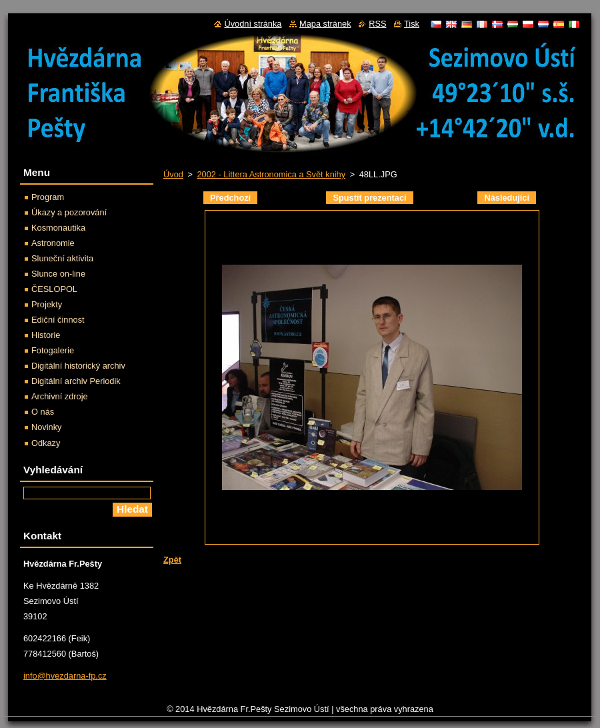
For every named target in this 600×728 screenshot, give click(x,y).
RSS (377, 24)
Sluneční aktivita (62, 258)
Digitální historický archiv (78, 366)
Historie (45, 335)
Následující (506, 198)
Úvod (173, 174)
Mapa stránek (325, 24)
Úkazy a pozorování (69, 212)
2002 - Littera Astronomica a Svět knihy (271, 174)
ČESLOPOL (54, 289)
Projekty (46, 304)
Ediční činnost (58, 320)
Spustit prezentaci (369, 198)
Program (47, 197)
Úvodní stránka (252, 24)
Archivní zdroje (59, 396)
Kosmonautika (58, 228)
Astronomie (53, 243)
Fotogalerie (52, 350)
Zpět (172, 560)
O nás (42, 412)
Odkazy (45, 443)
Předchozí (230, 198)
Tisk (411, 24)
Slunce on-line (58, 274)
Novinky (46, 427)
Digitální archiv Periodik (76, 381)
